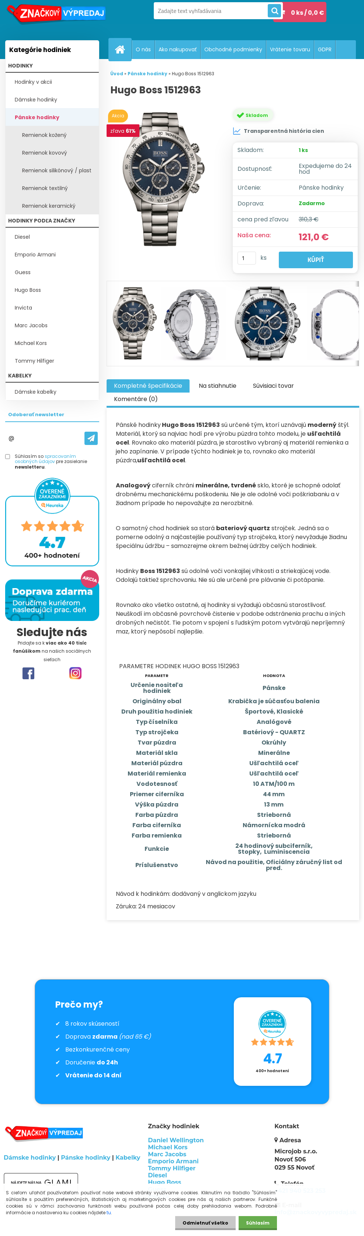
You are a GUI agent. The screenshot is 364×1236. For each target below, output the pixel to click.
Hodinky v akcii (33, 82)
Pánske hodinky (37, 117)
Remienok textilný (45, 188)
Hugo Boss (28, 290)
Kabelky (127, 1157)
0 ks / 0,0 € (307, 12)
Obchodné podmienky (233, 49)
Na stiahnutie (217, 385)
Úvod (116, 73)
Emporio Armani (35, 254)
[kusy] (247, 258)
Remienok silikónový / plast (56, 170)
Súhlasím (258, 1223)
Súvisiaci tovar (273, 385)
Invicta (23, 307)
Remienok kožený (44, 135)
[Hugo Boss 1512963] (165, 179)
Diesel (22, 237)
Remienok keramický (49, 206)
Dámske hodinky (36, 99)
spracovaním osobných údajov (45, 459)
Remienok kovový (44, 152)
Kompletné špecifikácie (148, 385)
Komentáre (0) (136, 399)
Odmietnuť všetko (205, 1223)
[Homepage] (123, 49)
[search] (274, 11)
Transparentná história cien (278, 131)
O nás (143, 49)
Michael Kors (31, 343)
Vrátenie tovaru (290, 49)
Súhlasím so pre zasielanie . (51, 462)
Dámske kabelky (35, 392)
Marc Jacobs (31, 325)
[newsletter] (91, 438)
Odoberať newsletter (36, 414)
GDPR (325, 49)
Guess (23, 272)
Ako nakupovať (178, 49)
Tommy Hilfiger (34, 361)
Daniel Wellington (176, 1140)
